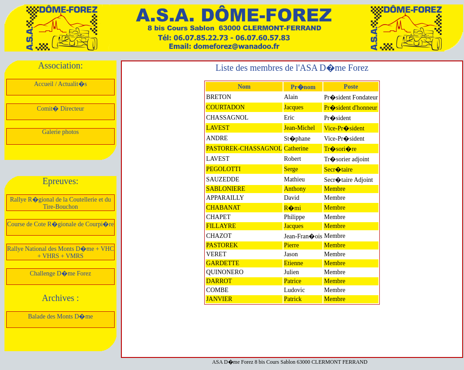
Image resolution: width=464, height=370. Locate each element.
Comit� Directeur (60, 108)
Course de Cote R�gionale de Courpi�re (60, 224)
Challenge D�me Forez (60, 273)
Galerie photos (60, 132)
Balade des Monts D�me (60, 316)
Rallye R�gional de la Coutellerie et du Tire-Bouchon (60, 203)
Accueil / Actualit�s (60, 84)
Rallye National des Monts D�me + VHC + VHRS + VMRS (60, 252)
